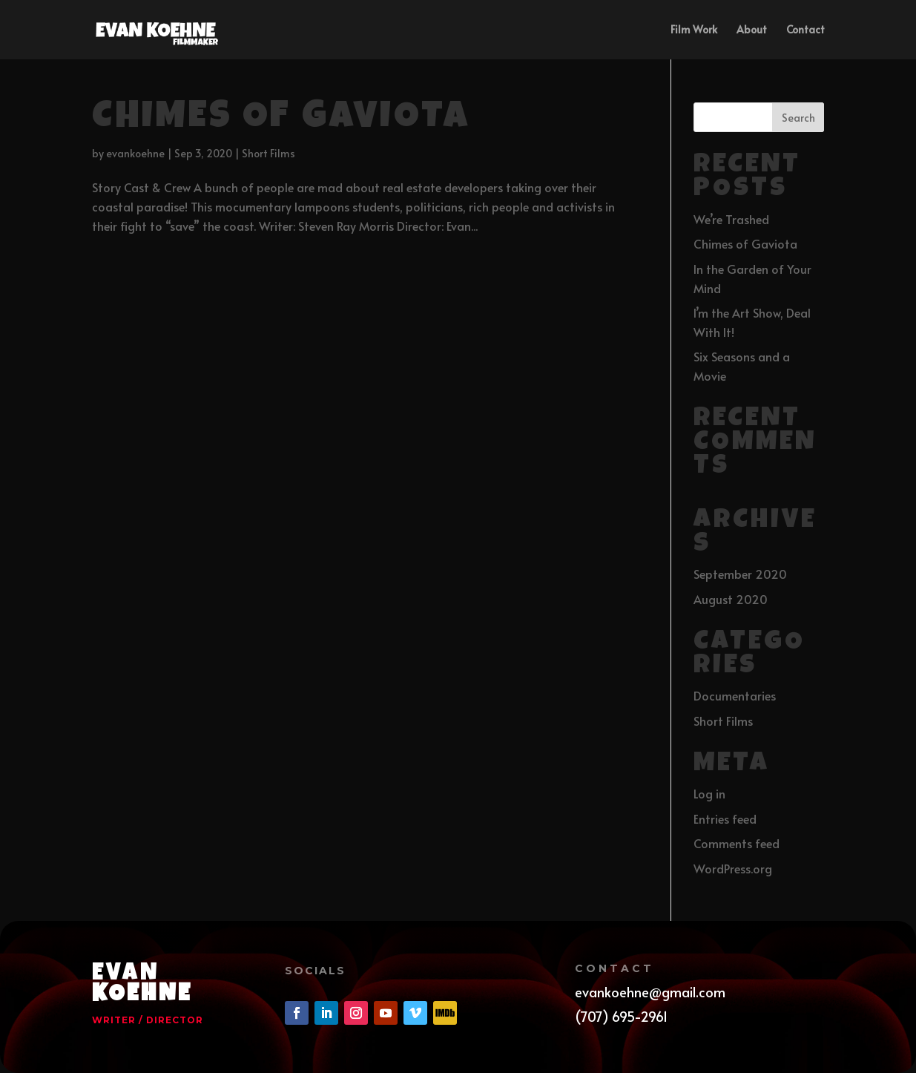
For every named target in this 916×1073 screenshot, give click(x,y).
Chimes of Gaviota (281, 119)
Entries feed (725, 818)
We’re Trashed (731, 219)
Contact (805, 30)
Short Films (268, 153)
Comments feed (736, 843)
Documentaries (734, 695)
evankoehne (135, 153)
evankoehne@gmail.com (650, 991)
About (752, 30)
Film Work (693, 30)
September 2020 (740, 573)
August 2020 (730, 599)
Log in (709, 793)
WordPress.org (732, 868)
